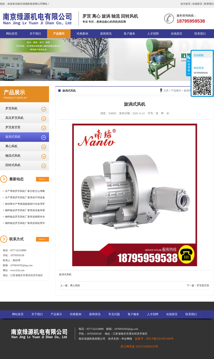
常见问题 (114, 314)
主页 (166, 90)
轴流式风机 (13, 155)
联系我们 (209, 3)
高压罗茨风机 (14, 118)
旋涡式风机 (13, 136)
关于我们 (35, 33)
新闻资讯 (106, 33)
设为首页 (185, 3)
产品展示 (59, 33)
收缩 (188, 65)
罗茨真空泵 (13, 127)
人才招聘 (153, 33)
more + (42, 179)
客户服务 (129, 33)
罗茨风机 (11, 108)
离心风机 (11, 146)
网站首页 (11, 33)
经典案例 (82, 33)
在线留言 (197, 3)
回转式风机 (13, 165)
